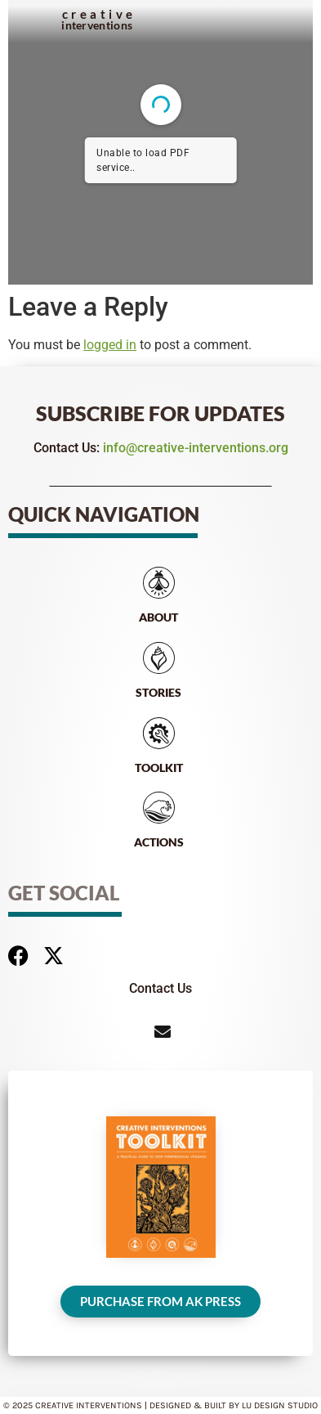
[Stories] (159, 658)
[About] (159, 583)
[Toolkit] (159, 733)
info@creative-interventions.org (195, 448)
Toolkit (159, 767)
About (158, 617)
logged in (109, 344)
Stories (158, 692)
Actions (159, 842)
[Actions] (159, 808)
